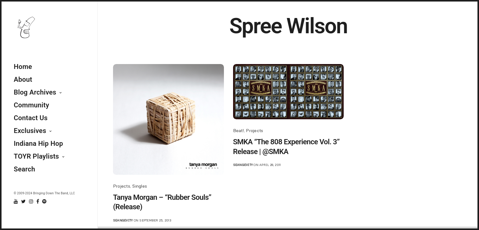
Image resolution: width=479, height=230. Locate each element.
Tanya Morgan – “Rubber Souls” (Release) (162, 202)
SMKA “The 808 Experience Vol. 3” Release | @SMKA (286, 147)
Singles (139, 186)
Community (31, 105)
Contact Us (31, 118)
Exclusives (30, 131)
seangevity (123, 220)
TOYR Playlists (36, 156)
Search (24, 169)
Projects (121, 186)
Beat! (238, 130)
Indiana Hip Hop (38, 143)
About (23, 79)
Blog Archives (35, 92)
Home (23, 66)
